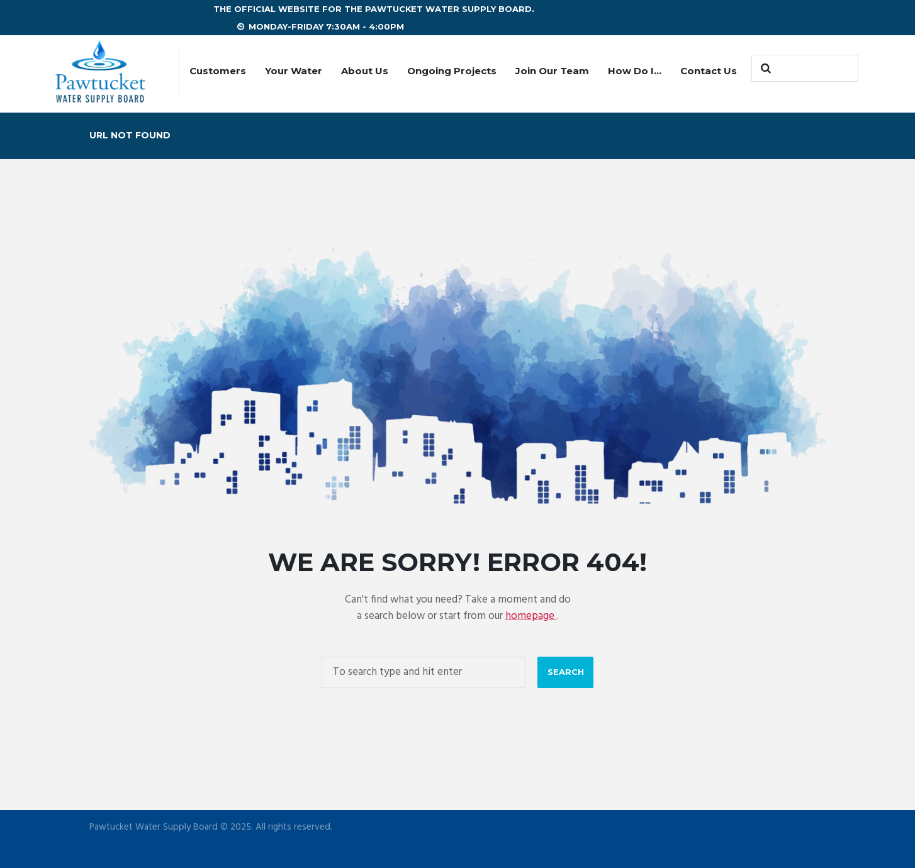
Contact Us (708, 71)
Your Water (293, 71)
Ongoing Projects (452, 71)
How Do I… (634, 71)
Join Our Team (552, 71)
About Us (364, 71)
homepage (531, 616)
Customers (217, 71)
